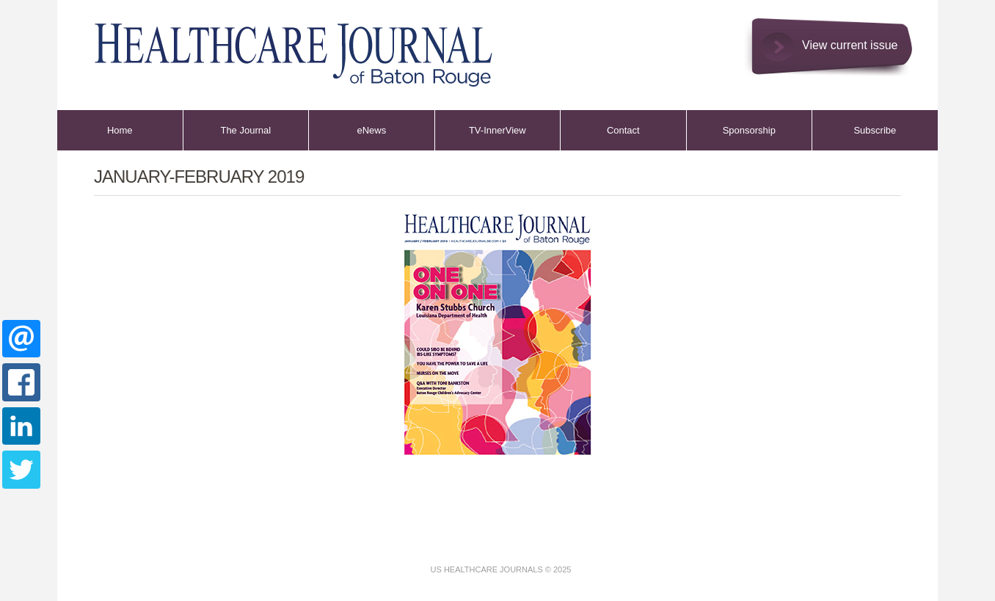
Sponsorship (749, 130)
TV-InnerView (497, 130)
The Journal (245, 130)
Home (120, 130)
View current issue (849, 45)
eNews (371, 130)
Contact (623, 130)
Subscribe (874, 130)
